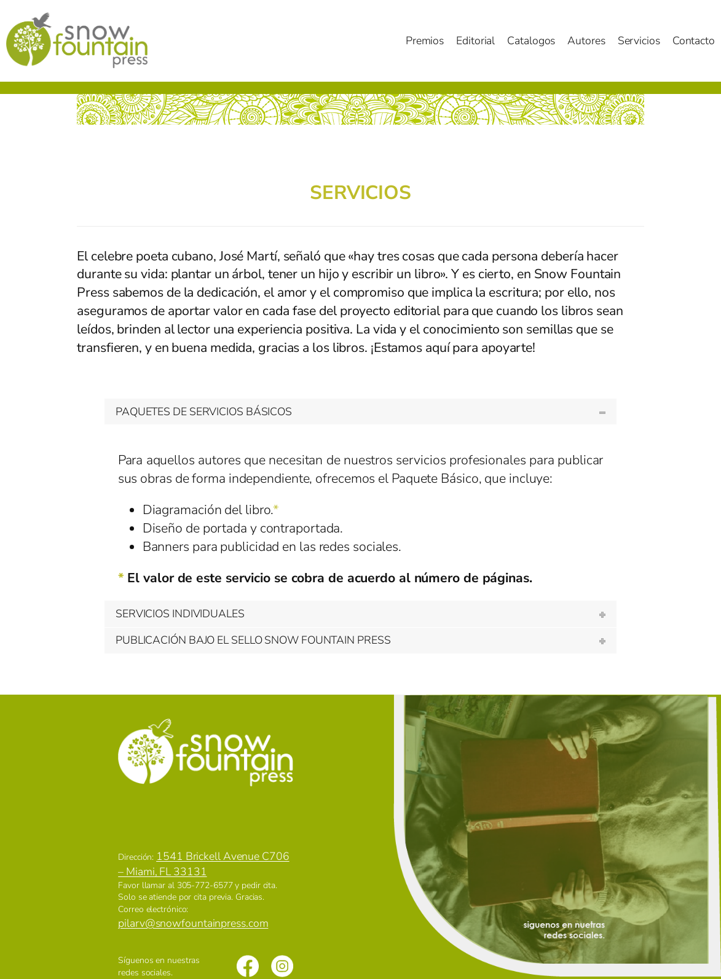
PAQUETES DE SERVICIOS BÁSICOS (204, 411)
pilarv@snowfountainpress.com (193, 923)
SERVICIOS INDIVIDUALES (180, 613)
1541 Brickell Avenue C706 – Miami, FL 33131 (203, 864)
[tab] (360, 411)
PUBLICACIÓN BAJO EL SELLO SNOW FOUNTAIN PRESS (253, 640)
